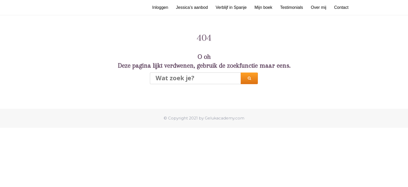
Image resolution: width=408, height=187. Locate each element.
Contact (341, 7)
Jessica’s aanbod (192, 7)
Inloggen (160, 7)
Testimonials (291, 7)
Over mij (318, 7)
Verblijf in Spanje (231, 7)
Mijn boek (263, 7)
